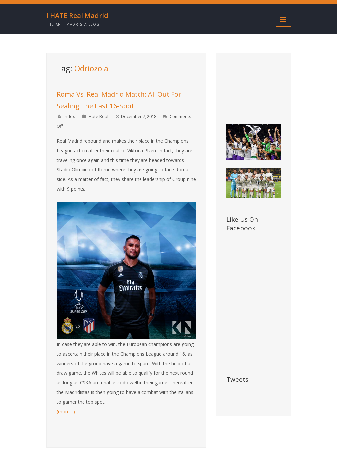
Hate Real (98, 116)
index (69, 116)
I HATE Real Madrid (77, 15)
